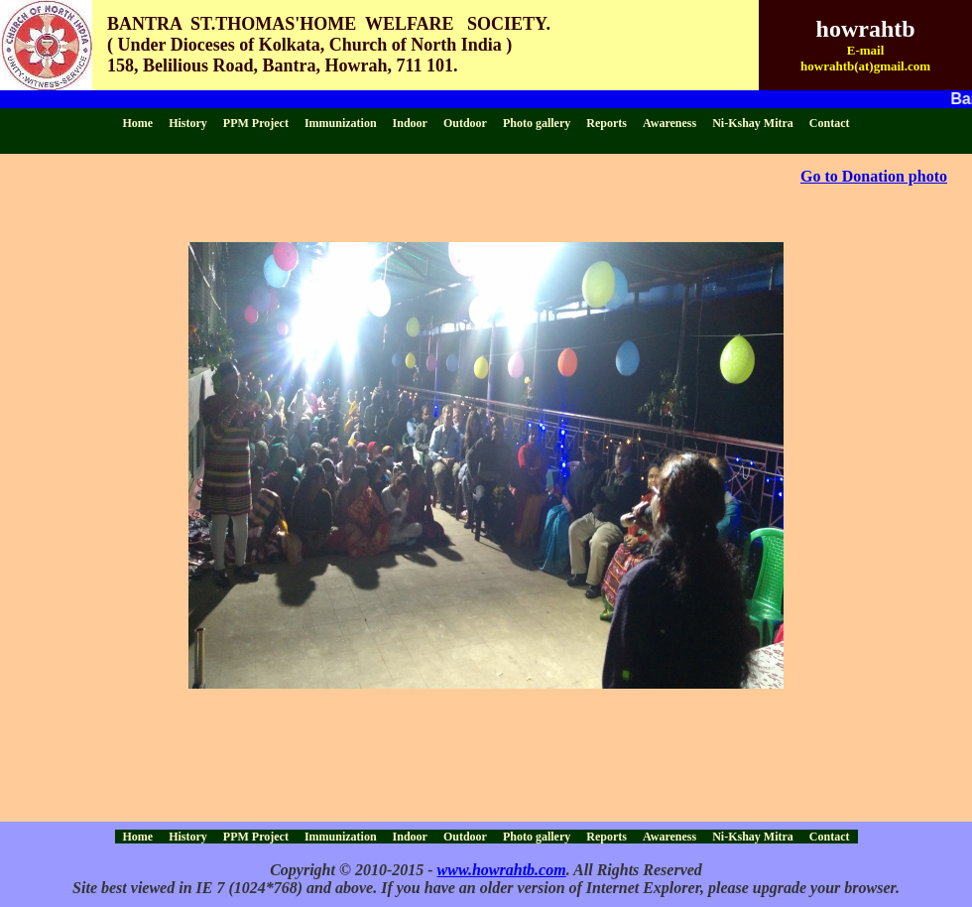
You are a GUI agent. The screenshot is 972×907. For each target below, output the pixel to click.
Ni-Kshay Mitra (752, 123)
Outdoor (465, 123)
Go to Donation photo (873, 176)
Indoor (410, 123)
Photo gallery (536, 123)
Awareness (669, 123)
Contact (829, 123)
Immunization (340, 123)
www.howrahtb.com (501, 869)
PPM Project (256, 123)
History (188, 123)
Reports (606, 123)
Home (138, 123)
